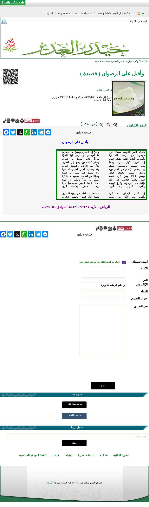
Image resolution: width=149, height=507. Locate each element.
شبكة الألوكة (141, 61)
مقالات (103, 455)
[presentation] (118, 370)
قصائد (55, 455)
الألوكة (50, 482)
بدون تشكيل (89, 124)
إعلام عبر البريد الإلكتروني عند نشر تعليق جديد (99, 262)
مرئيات (68, 455)
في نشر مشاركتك (75, 404)
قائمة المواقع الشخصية (32, 455)
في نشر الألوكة (75, 415)
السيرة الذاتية (121, 455)
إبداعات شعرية (86, 455)
